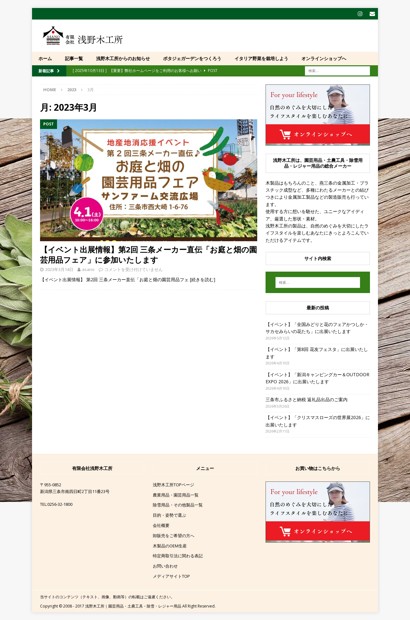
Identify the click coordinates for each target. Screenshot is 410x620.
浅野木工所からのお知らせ (123, 58)
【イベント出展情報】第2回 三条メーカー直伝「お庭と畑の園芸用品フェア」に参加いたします (148, 254)
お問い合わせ (165, 565)
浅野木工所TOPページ (173, 484)
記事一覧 (74, 58)
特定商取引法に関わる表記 (178, 556)
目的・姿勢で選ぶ (169, 515)
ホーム (45, 58)
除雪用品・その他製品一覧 (178, 505)
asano (88, 269)
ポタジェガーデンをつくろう (192, 58)
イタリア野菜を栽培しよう (261, 58)
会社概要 (161, 525)
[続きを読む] (202, 279)
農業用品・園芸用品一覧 (176, 494)
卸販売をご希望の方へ (173, 535)
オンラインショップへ (323, 58)
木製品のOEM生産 (170, 545)
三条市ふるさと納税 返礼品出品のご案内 (307, 399)
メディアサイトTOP (171, 576)
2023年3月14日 (59, 269)
